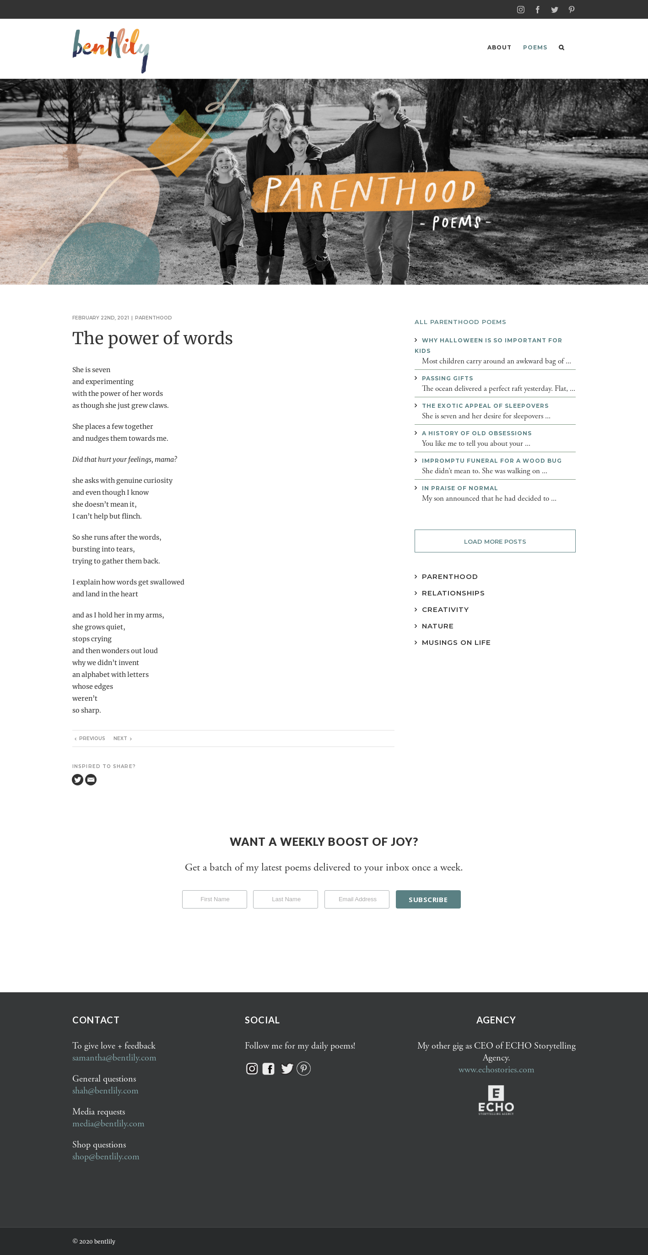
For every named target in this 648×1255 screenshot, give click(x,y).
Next (120, 738)
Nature (438, 625)
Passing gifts (447, 377)
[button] (561, 47)
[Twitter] (77, 779)
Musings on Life (456, 642)
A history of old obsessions (477, 432)
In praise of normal (460, 487)
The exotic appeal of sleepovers (485, 405)
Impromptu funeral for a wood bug (492, 460)
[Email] (91, 779)
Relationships (453, 592)
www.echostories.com (497, 1069)
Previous (92, 738)
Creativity (445, 609)
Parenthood (153, 317)
